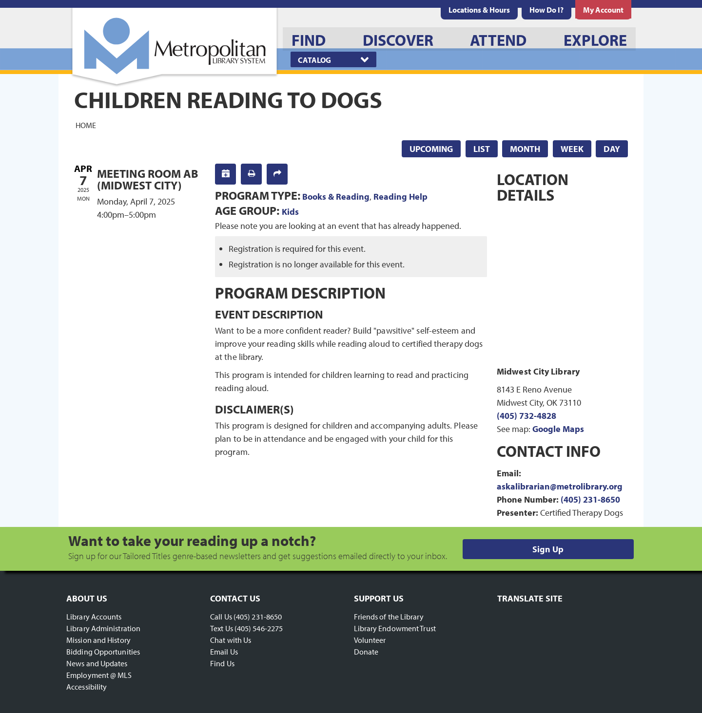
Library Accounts (94, 616)
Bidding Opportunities (103, 652)
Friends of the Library (389, 616)
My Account (603, 10)
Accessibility (86, 687)
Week (572, 148)
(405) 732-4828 (526, 415)
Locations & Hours (479, 10)
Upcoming (431, 148)
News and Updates (97, 663)
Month (525, 148)
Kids (290, 211)
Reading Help (400, 196)
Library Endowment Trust (395, 628)
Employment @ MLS (99, 675)
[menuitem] (479, 9)
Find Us (222, 663)
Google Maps (558, 428)
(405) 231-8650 (590, 499)
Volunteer (370, 640)
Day (612, 148)
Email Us (224, 652)
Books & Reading (336, 196)
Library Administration (103, 628)
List (481, 148)
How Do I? (546, 10)
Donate (366, 652)
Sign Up (548, 549)
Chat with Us (230, 640)
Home (86, 125)
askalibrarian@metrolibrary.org (560, 486)
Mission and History (98, 640)
